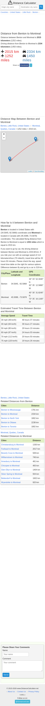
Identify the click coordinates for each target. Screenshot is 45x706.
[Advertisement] (22, 22)
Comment (7, 659)
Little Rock (12, 126)
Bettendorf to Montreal (10, 478)
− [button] (4, 138)
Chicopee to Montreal (10, 466)
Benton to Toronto (8, 427)
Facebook (24, 65)
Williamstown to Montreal (12, 457)
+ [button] (4, 134)
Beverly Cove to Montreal (12, 453)
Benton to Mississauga (11, 410)
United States (23, 126)
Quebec (4, 129)
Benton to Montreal (9, 414)
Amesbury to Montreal (10, 461)
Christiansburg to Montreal (12, 445)
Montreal (36, 126)
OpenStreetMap (39, 171)
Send (5, 675)
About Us (11, 692)
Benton (4, 126)
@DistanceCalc (22, 702)
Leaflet (30, 171)
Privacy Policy (33, 692)
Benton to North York (10, 418)
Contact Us (21, 692)
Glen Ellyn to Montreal (10, 470)
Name (5, 650)
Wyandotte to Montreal (11, 482)
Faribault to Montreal (10, 449)
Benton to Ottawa (8, 422)
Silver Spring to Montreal (11, 474)
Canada (11, 129)
